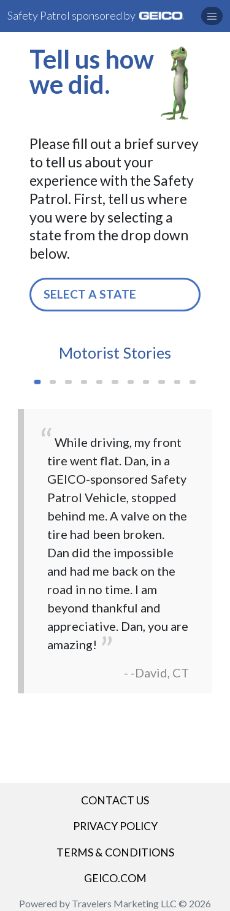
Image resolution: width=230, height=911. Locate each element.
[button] (212, 16)
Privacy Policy (115, 826)
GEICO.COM (115, 878)
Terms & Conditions (115, 852)
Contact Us (115, 800)
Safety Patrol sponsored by (95, 15)
